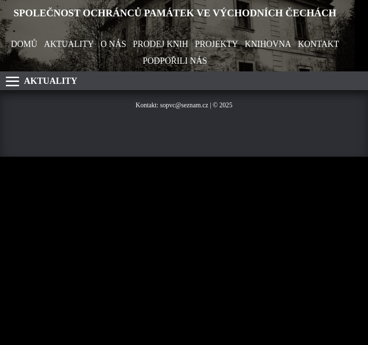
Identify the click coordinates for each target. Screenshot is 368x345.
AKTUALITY (69, 44)
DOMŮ (24, 44)
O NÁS (113, 44)
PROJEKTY (216, 44)
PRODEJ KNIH (160, 44)
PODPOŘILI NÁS (175, 61)
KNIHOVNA (268, 44)
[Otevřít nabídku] (12, 81)
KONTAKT (318, 44)
